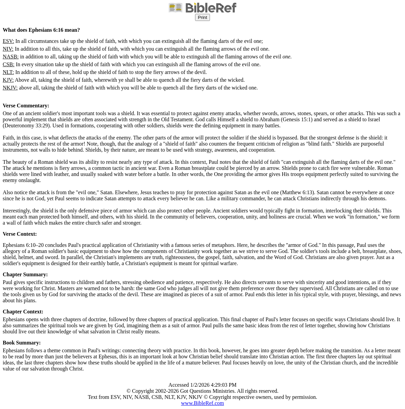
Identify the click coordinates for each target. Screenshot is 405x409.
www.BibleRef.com (202, 403)
